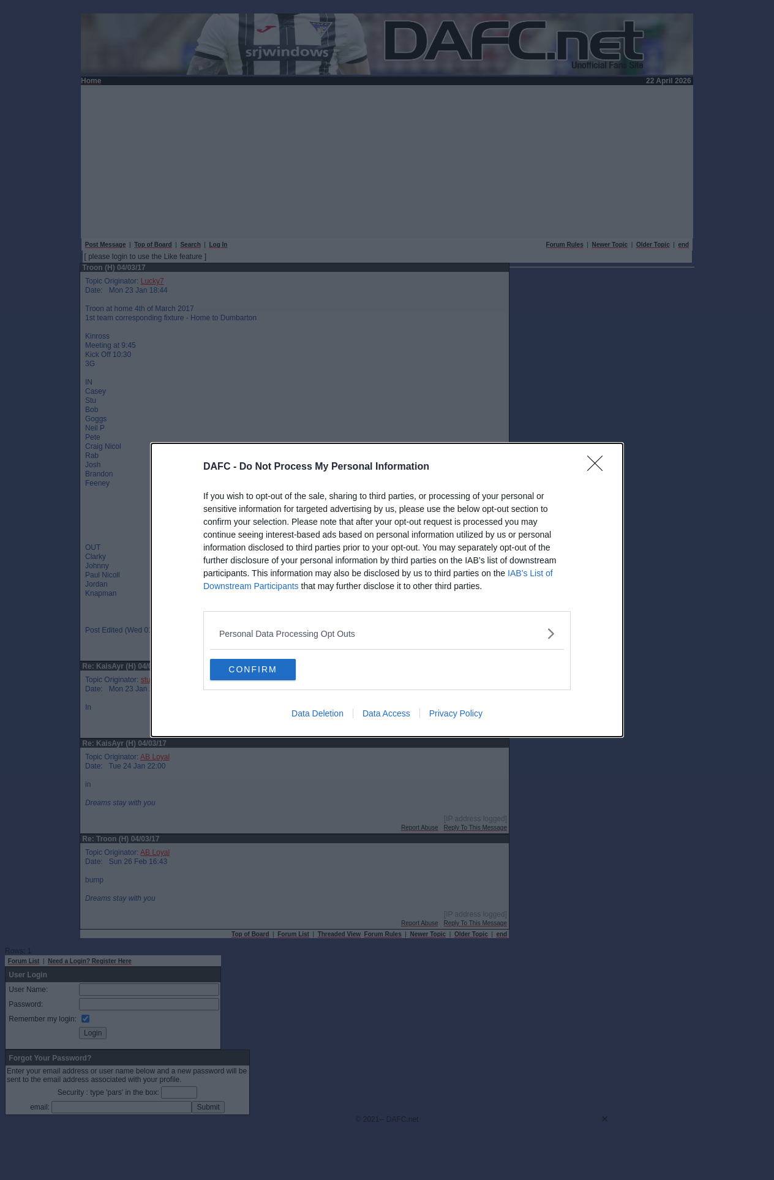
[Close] (599, 466)
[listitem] (387, 632)
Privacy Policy (456, 715)
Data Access (386, 715)
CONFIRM (268, 670)
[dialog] (387, 590)
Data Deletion (317, 715)
